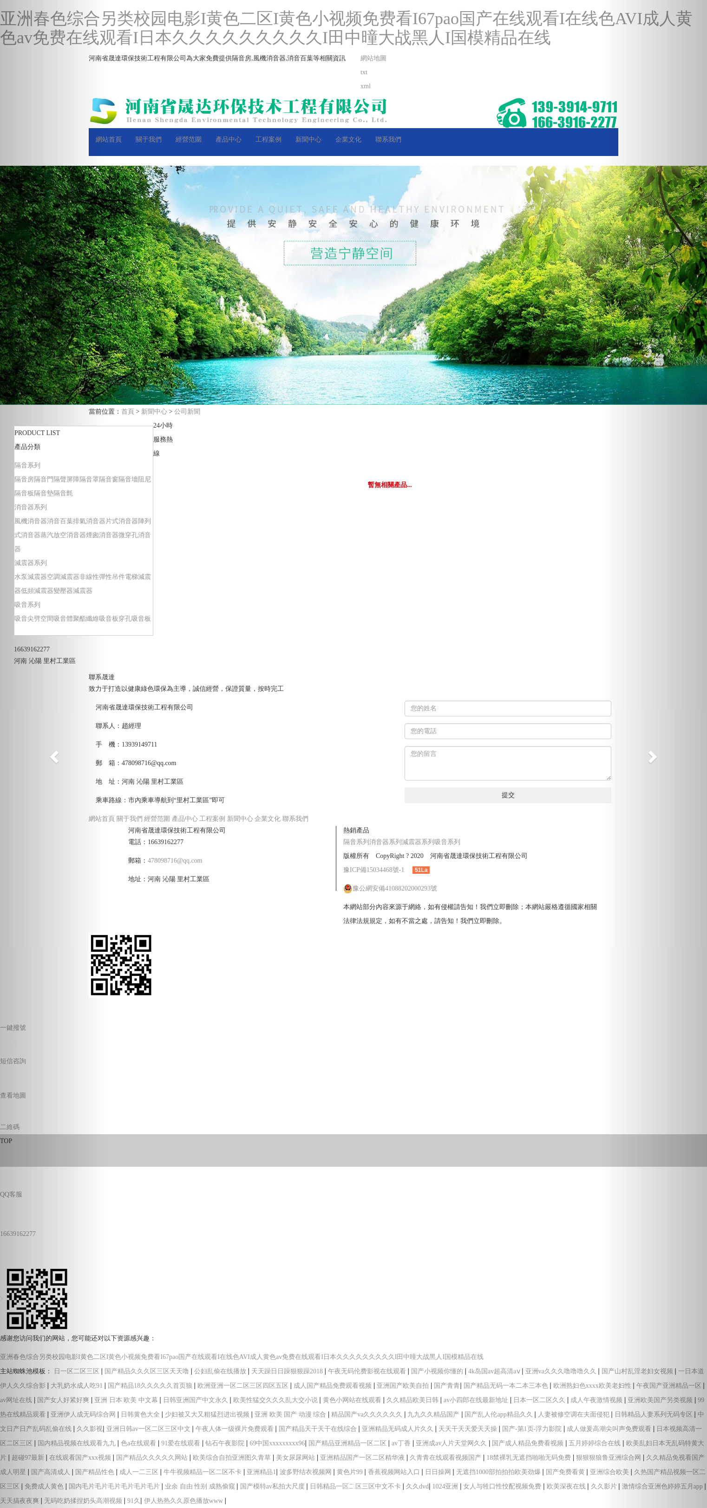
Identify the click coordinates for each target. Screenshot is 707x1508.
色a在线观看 (139, 1443)
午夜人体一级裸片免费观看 (235, 1428)
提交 (508, 795)
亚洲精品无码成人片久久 (398, 1428)
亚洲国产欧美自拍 (404, 1385)
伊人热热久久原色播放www (184, 1500)
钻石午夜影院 (225, 1443)
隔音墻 (128, 479)
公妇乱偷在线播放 (221, 1371)
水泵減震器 (30, 576)
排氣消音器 (89, 521)
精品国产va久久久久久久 (367, 1414)
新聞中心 (308, 139)
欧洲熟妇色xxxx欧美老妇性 (593, 1385)
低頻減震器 (37, 590)
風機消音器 (30, 521)
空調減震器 (63, 576)
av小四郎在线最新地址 (477, 1400)
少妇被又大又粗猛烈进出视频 (208, 1414)
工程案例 (268, 139)
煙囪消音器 (102, 535)
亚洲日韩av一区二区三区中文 (149, 1428)
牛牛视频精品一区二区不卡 (203, 1472)
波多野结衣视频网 (307, 1472)
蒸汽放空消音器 (63, 535)
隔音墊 (43, 493)
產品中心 (229, 139)
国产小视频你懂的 (438, 1371)
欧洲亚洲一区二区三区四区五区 (243, 1385)
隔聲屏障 (66, 479)
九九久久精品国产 (434, 1414)
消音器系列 (30, 507)
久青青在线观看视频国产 (446, 1457)
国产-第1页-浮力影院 (532, 1428)
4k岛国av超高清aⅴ (495, 1371)
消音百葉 (60, 521)
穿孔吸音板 (134, 618)
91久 (133, 1500)
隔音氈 (63, 493)
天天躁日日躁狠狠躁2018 (288, 1371)
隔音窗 (108, 479)
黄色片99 (351, 1472)
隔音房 (24, 479)
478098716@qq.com (175, 860)
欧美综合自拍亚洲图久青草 (233, 1457)
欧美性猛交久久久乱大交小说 (276, 1400)
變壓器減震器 (72, 590)
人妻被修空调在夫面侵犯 (574, 1414)
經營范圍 (189, 139)
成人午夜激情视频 (597, 1400)
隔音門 (43, 479)
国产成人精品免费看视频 (528, 1443)
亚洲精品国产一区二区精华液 (363, 1457)
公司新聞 (187, 411)
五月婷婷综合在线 (595, 1443)
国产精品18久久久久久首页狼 (151, 1385)
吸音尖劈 (27, 618)
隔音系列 (27, 465)
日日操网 (439, 1472)
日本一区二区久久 (540, 1400)
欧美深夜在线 (567, 1486)
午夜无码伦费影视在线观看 (368, 1371)
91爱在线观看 (181, 1443)
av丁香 (402, 1443)
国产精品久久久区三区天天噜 (148, 1371)
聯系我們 (388, 139)
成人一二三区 (139, 1472)
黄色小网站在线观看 (353, 1400)
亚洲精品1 (261, 1472)
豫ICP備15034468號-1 (373, 869)
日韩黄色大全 (141, 1414)
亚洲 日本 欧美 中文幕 (126, 1400)
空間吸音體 (56, 618)
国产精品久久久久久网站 (153, 1457)
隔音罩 (89, 479)
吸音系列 (27, 604)
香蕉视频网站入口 (395, 1472)
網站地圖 (373, 58)
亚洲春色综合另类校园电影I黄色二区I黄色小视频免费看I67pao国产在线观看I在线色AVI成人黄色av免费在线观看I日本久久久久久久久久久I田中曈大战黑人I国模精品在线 (346, 28)
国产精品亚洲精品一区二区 (348, 1443)
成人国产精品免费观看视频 (333, 1385)
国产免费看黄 (566, 1472)
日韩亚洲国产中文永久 (196, 1400)
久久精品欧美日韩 (413, 1400)
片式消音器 (121, 521)
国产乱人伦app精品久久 (499, 1414)
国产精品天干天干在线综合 (319, 1428)
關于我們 (149, 139)
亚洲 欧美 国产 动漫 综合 (291, 1414)
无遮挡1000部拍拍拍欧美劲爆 (499, 1472)
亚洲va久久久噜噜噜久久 (561, 1371)
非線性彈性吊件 (102, 576)
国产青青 (447, 1385)
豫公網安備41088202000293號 (390, 888)
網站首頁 (109, 139)
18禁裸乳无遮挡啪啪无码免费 (529, 1457)
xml (365, 86)
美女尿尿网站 (296, 1457)
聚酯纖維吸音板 (95, 618)
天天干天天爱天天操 (469, 1428)
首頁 (127, 411)
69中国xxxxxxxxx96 (277, 1443)
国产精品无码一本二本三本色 (507, 1385)
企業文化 (348, 139)
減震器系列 (30, 562)
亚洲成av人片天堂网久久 (452, 1443)
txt (363, 72)
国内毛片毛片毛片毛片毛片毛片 (115, 1486)
